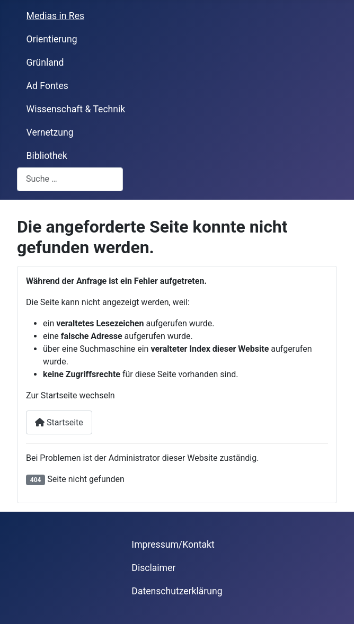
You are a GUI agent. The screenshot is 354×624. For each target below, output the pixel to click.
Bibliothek (46, 155)
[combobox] (70, 179)
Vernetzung (50, 132)
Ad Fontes (47, 86)
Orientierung (51, 39)
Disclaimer (153, 568)
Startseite (59, 422)
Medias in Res (55, 16)
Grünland (45, 62)
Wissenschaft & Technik (76, 109)
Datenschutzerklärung (176, 591)
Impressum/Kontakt (172, 544)
